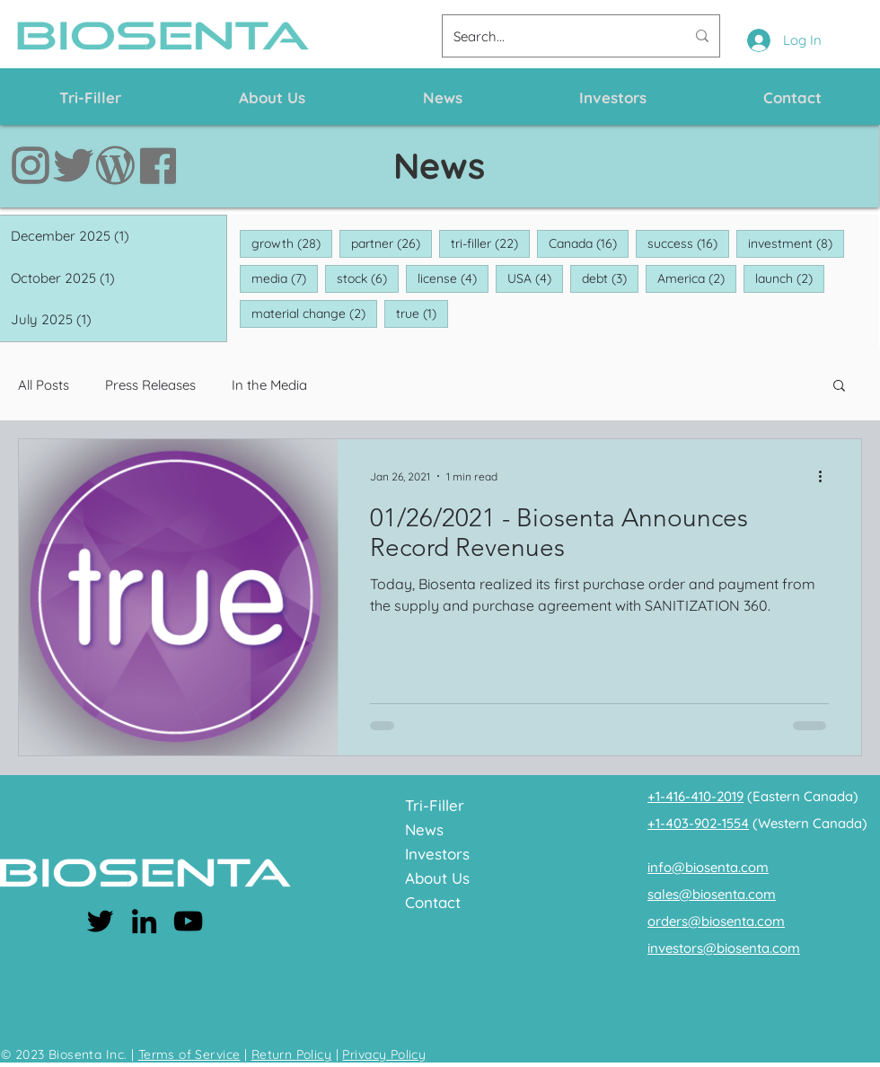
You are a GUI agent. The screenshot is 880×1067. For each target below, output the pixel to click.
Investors (437, 853)
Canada (589, 242)
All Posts (43, 384)
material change (314, 313)
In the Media (269, 384)
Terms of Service (189, 1054)
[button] (839, 386)
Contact (433, 902)
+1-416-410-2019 (695, 796)
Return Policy (291, 1054)
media (284, 278)
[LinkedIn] (144, 921)
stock (368, 278)
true (422, 313)
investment (796, 242)
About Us (437, 878)
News (424, 829)
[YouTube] (188, 921)
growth (291, 242)
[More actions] (826, 476)
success (688, 242)
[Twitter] (100, 921)
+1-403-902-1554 (698, 823)
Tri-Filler (434, 805)
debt (610, 278)
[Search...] (555, 36)
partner (391, 242)
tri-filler (490, 242)
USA (535, 278)
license (453, 278)
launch (789, 278)
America (696, 278)
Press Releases (150, 384)
